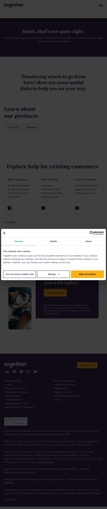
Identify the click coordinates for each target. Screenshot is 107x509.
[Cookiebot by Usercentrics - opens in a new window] (91, 233)
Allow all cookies (87, 274)
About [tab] (88, 241)
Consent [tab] (18, 241)
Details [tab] (53, 241)
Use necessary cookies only (20, 274)
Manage (53, 274)
